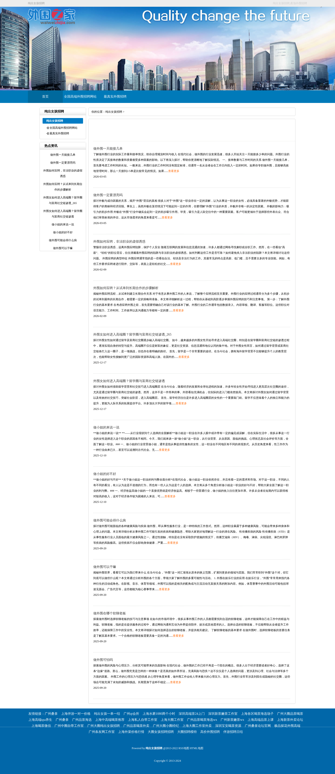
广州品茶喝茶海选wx (202, 719)
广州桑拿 (51, 713)
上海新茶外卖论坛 (290, 719)
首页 (45, 96)
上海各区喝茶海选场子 (257, 713)
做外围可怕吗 (103, 660)
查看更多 (173, 171)
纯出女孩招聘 (113, 111)
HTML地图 (196, 748)
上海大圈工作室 (172, 719)
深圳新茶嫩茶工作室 (223, 713)
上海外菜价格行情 (131, 732)
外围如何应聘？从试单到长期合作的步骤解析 (125, 288)
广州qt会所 (131, 713)
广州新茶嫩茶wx (232, 719)
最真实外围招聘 (115, 96)
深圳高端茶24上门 (192, 713)
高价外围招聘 (210, 732)
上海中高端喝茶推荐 (109, 719)
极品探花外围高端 (287, 726)
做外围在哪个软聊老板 (109, 613)
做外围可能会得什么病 (109, 520)
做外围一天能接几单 (108, 148)
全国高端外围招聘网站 (80, 96)
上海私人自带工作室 (142, 719)
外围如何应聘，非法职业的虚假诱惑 (119, 241)
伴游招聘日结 (233, 732)
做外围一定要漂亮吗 (108, 195)
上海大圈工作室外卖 (197, 726)
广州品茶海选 (82, 719)
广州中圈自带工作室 (69, 726)
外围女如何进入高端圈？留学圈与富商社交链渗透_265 (132, 334)
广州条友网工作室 (102, 732)
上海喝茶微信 (41, 726)
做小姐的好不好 (104, 474)
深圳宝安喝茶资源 (228, 726)
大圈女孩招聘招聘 (161, 732)
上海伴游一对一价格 (75, 713)
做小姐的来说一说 (106, 427)
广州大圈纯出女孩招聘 (103, 726)
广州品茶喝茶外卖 (136, 726)
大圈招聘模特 (187, 732)
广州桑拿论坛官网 (258, 726)
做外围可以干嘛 (104, 567)
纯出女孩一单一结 (107, 713)
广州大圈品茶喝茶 (290, 713)
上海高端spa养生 (40, 719)
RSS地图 (183, 748)
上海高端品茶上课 (261, 719)
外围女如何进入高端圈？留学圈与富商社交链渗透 (129, 381)
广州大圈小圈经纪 (166, 726)
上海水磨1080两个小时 (159, 713)
